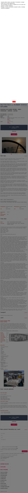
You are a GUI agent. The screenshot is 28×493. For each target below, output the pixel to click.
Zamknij (14, 101)
